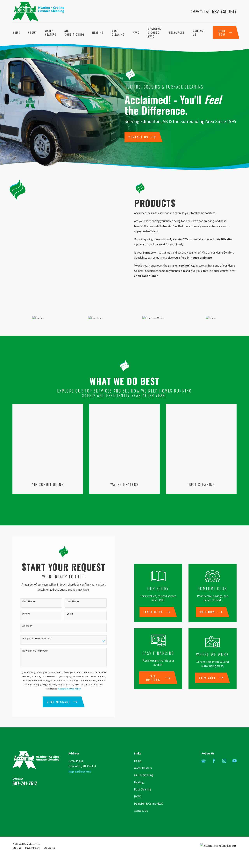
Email (65, 602)
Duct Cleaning (142, 778)
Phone (21, 602)
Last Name (68, 590)
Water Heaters (143, 756)
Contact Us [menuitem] (199, 32)
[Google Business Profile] (204, 749)
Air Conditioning (143, 763)
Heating (139, 771)
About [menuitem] (32, 32)
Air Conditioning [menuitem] (74, 32)
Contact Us (141, 799)
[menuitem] (16, 836)
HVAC (137, 785)
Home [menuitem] (16, 32)
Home (137, 749)
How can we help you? (30, 639)
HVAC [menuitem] (136, 32)
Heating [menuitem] (97, 32)
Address (23, 614)
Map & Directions (79, 760)
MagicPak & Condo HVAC (149, 792)
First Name (24, 590)
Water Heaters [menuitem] (50, 32)
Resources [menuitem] (177, 32)
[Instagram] (224, 749)
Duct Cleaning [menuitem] (117, 32)
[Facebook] (214, 749)
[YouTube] (234, 749)
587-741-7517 (224, 11)
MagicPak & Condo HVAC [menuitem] (154, 32)
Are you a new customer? (32, 627)
